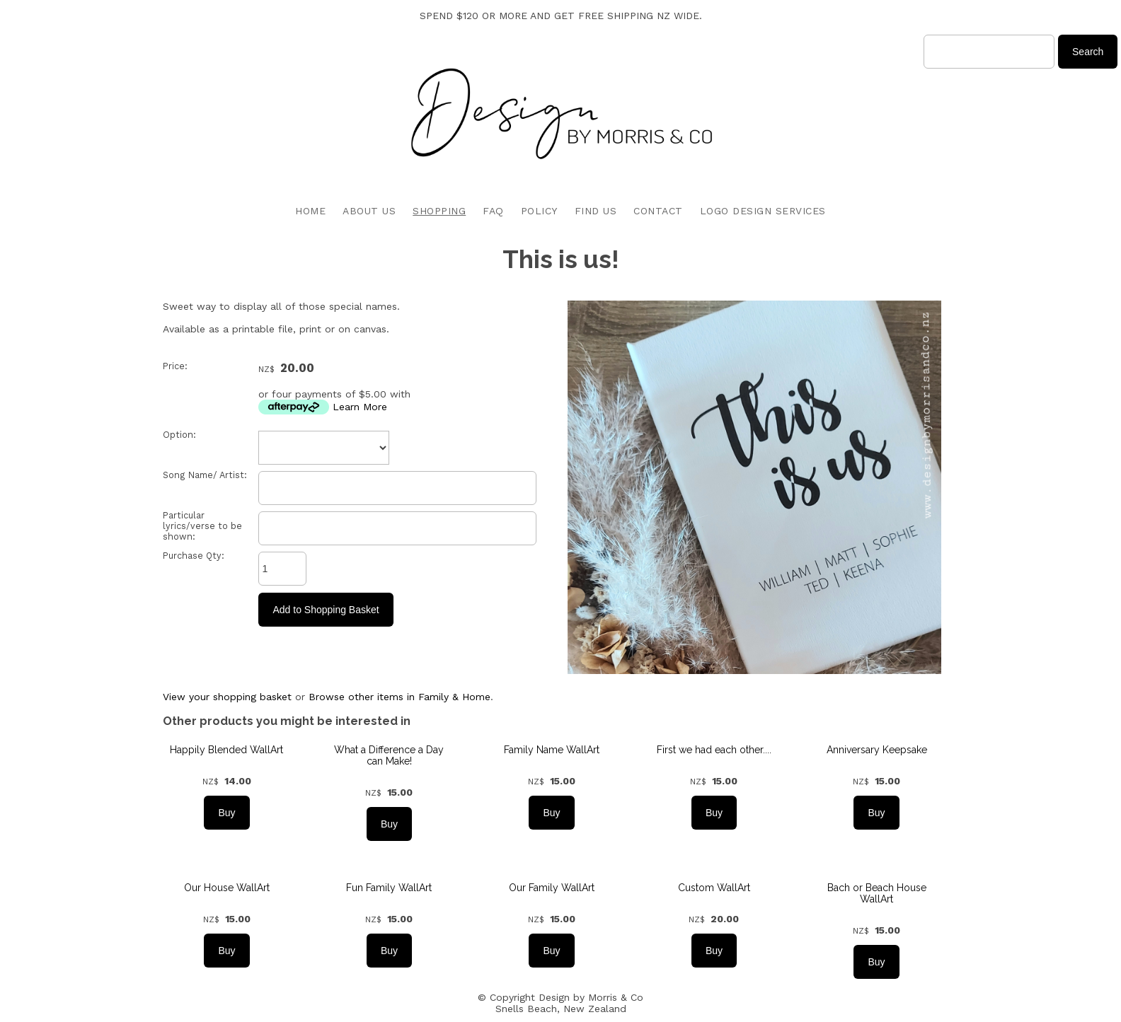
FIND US (596, 210)
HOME (310, 210)
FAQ (493, 210)
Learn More (360, 406)
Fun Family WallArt (389, 887)
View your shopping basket (227, 696)
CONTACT (658, 210)
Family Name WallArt (551, 749)
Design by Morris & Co (591, 997)
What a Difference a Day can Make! (389, 755)
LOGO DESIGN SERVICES (763, 210)
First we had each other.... (714, 749)
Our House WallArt (227, 887)
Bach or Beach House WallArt (876, 893)
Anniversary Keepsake (877, 749)
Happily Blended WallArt (226, 749)
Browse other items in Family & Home (399, 696)
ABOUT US (369, 210)
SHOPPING (439, 210)
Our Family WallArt (551, 887)
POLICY (539, 210)
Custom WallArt (714, 887)
